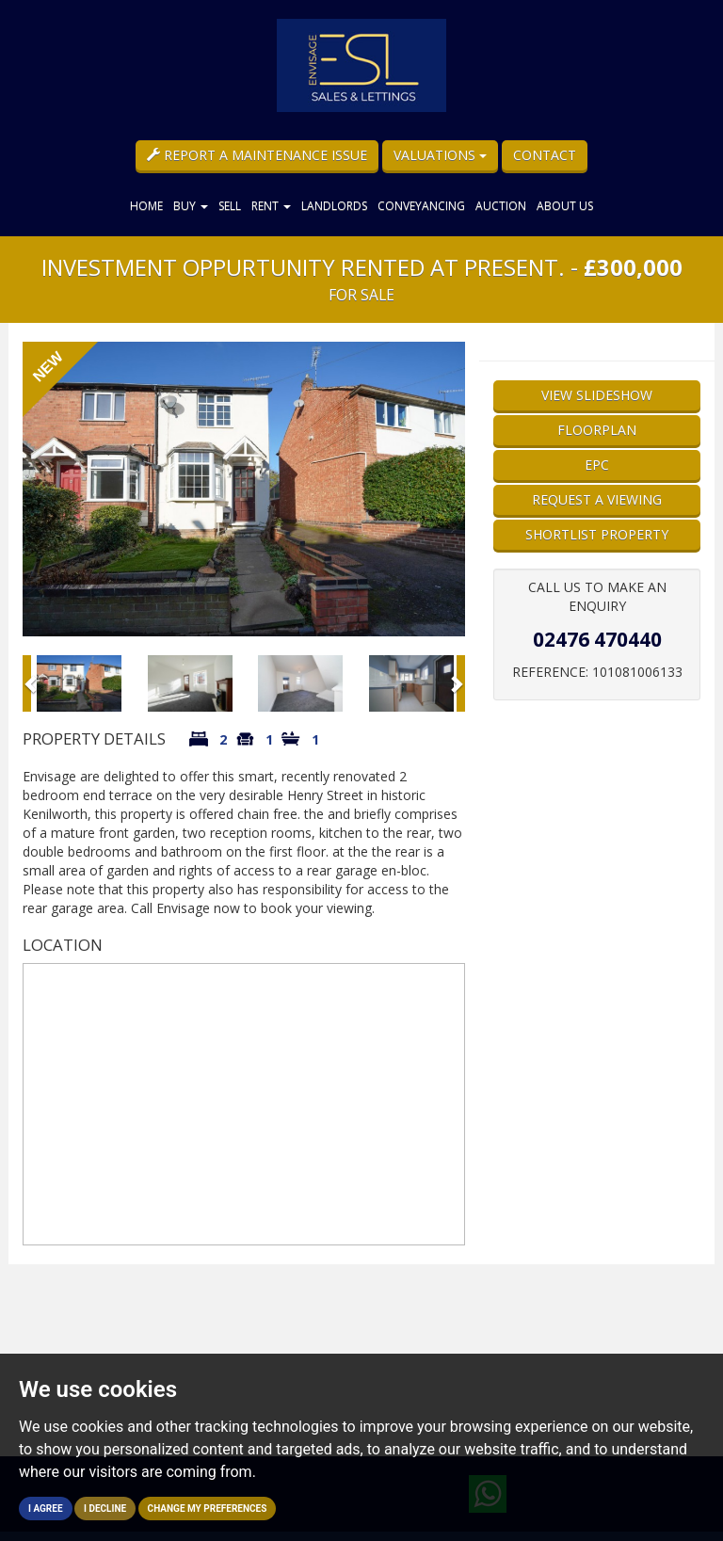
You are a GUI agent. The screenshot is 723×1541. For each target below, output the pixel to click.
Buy (190, 206)
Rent (271, 206)
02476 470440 (597, 639)
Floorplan (596, 430)
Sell (229, 206)
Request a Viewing (597, 499)
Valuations (440, 155)
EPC (597, 465)
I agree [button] (45, 1508)
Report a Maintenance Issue (257, 155)
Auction (500, 206)
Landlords (334, 206)
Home (146, 206)
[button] (27, 683)
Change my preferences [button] (207, 1508)
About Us (565, 206)
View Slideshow (596, 395)
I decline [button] (105, 1508)
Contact (544, 155)
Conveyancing (421, 206)
